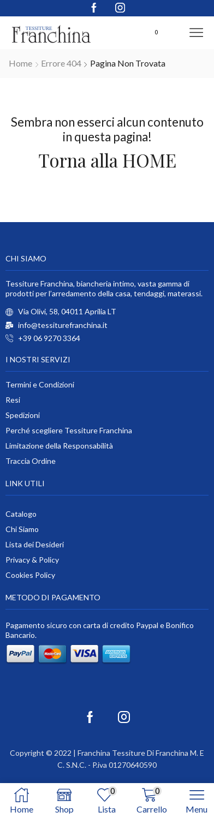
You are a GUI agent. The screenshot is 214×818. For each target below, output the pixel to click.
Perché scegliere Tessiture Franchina (68, 430)
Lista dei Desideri (34, 544)
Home (20, 63)
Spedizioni (22, 415)
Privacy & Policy (32, 559)
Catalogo (21, 513)
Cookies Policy (30, 575)
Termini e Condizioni (39, 384)
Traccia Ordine (30, 460)
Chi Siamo (22, 529)
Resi (12, 399)
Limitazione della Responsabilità (59, 445)
